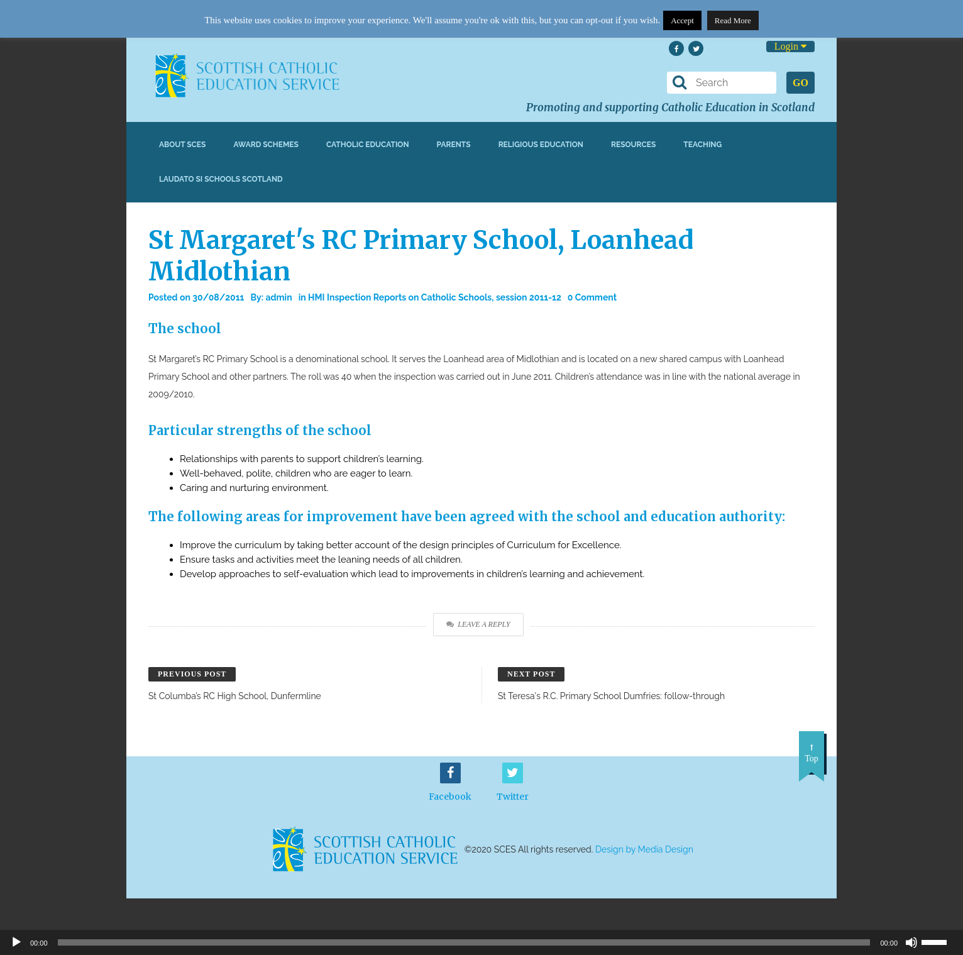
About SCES (182, 144)
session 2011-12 (528, 297)
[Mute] (911, 942)
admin (278, 297)
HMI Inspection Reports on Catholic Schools (400, 297)
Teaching (702, 144)
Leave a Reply (478, 624)
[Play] (16, 942)
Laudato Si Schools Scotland (221, 179)
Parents (454, 144)
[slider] (939, 941)
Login (790, 46)
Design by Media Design (644, 849)
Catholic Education (367, 144)
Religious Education (540, 144)
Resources (633, 144)
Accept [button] (682, 20)
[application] (481, 942)
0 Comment (592, 297)
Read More (733, 20)
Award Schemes (266, 144)
